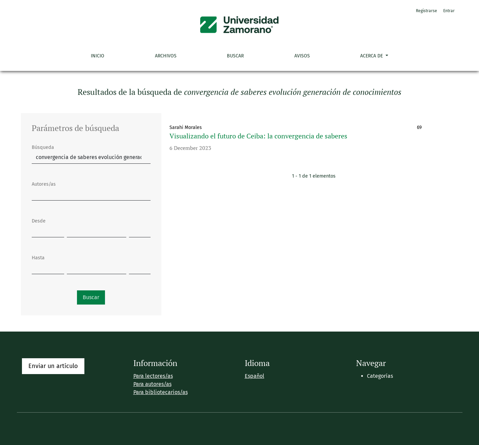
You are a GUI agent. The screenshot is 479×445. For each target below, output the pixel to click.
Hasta (38, 258)
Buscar (235, 56)
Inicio (97, 56)
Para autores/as (152, 384)
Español (254, 376)
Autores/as (44, 184)
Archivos (166, 56)
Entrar (449, 10)
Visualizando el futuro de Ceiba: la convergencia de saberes (258, 135)
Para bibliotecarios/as (160, 392)
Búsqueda (43, 147)
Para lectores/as (153, 376)
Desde (39, 221)
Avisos (302, 56)
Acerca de (372, 56)
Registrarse (426, 10)
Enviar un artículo (53, 366)
